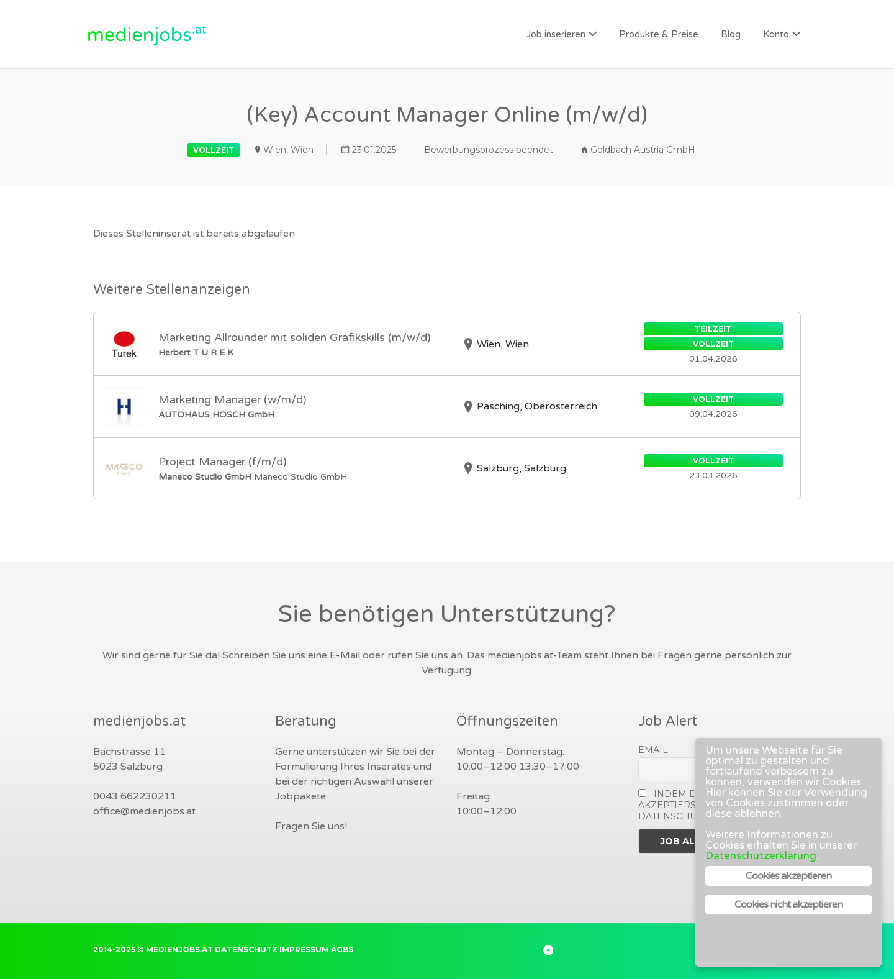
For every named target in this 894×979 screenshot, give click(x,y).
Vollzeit (213, 150)
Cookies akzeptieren (789, 876)
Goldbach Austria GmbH (642, 149)
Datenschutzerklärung (760, 855)
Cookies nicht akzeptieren (788, 904)
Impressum (304, 949)
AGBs (342, 949)
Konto (776, 34)
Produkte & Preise (658, 34)
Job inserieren (555, 34)
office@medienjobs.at (144, 811)
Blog (731, 34)
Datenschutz (246, 949)
